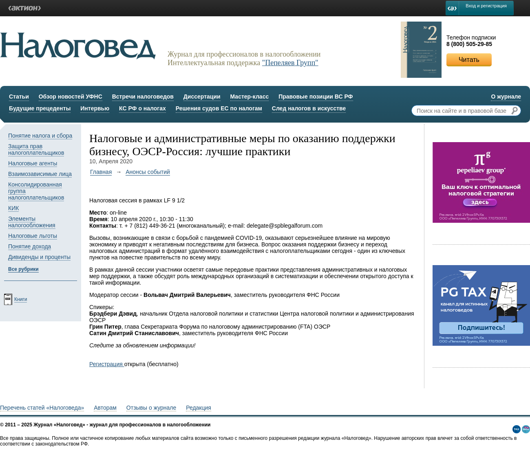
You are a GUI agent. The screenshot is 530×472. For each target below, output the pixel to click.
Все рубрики (23, 269)
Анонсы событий (148, 172)
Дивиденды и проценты (39, 257)
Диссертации (202, 96)
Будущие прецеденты (40, 108)
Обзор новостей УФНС (70, 96)
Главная (101, 172)
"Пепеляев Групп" (290, 63)
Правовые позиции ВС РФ (315, 96)
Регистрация (106, 364)
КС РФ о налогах (142, 108)
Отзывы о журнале (151, 407)
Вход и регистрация (486, 5)
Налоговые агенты (32, 163)
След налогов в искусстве (309, 108)
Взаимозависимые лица (40, 174)
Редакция (198, 407)
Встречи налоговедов (143, 96)
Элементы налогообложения (31, 221)
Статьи (19, 96)
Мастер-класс (249, 96)
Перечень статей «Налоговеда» (42, 407)
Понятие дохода (29, 246)
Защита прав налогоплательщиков (36, 149)
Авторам (105, 407)
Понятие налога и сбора (40, 135)
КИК (13, 208)
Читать (469, 59)
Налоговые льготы (32, 236)
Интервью (94, 108)
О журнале (506, 96)
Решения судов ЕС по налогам (219, 108)
